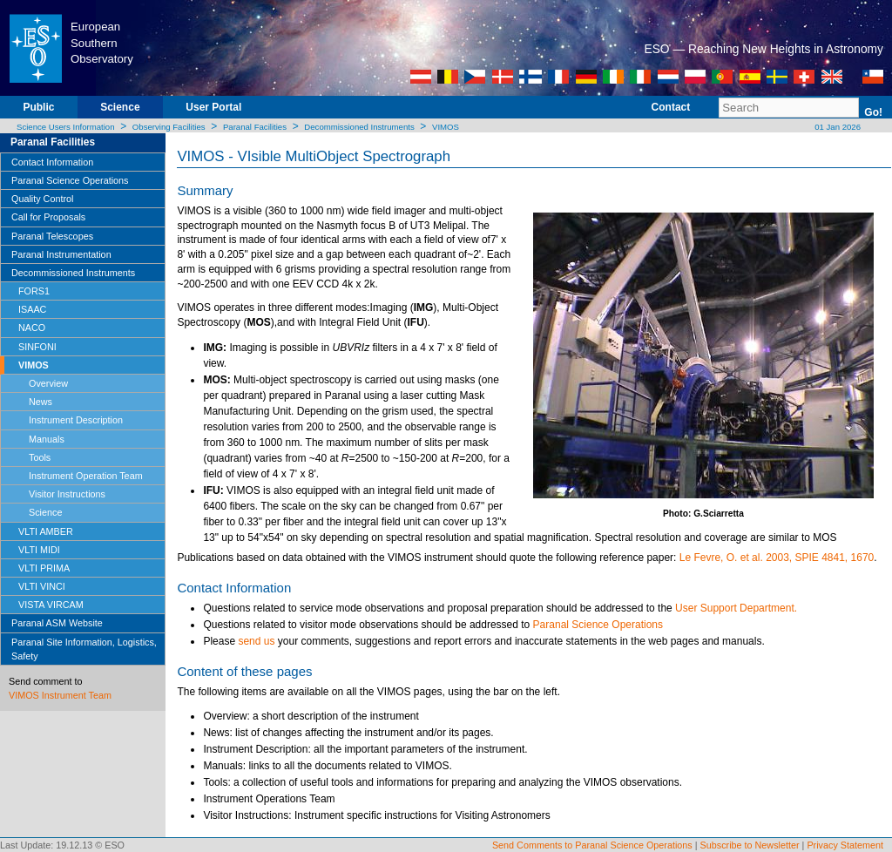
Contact (671, 107)
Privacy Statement (845, 845)
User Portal (213, 107)
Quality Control (42, 198)
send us (256, 641)
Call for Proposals (48, 217)
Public (38, 107)
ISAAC (32, 309)
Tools (40, 457)
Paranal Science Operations (69, 180)
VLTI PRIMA (44, 568)
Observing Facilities (169, 127)
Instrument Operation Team (86, 475)
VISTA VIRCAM (51, 604)
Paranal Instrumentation (61, 254)
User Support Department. (736, 608)
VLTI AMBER (45, 531)
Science (119, 107)
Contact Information (52, 162)
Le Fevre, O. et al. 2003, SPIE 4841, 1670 (776, 557)
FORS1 (34, 291)
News (40, 401)
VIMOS (445, 127)
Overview (48, 383)
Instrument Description (76, 420)
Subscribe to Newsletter (750, 845)
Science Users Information (66, 127)
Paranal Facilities (255, 127)
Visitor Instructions (67, 494)
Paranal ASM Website (57, 623)
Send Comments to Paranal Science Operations (592, 845)
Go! (873, 112)
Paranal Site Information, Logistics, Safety (84, 649)
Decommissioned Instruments (359, 127)
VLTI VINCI (41, 586)
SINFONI (37, 346)
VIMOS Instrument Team (60, 695)
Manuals (46, 439)
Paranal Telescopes (52, 236)
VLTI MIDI (39, 549)
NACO (31, 327)
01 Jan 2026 (837, 127)
